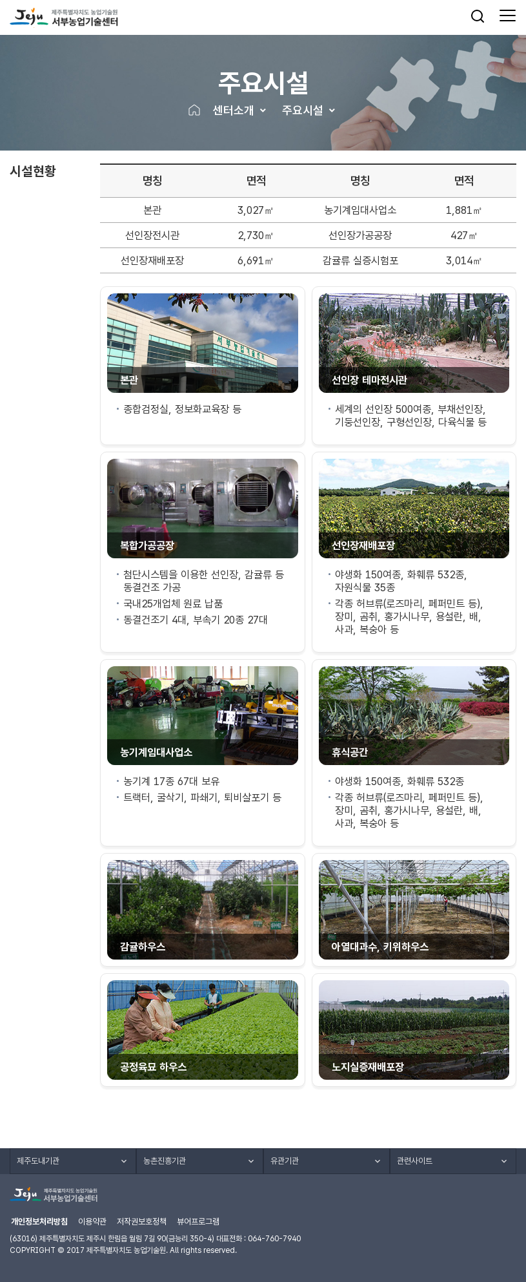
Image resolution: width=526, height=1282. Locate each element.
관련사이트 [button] (414, 1161)
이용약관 (92, 1221)
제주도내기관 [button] (38, 1161)
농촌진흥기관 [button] (164, 1161)
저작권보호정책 (142, 1221)
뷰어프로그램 (198, 1221)
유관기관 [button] (284, 1161)
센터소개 (233, 110)
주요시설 (302, 110)
